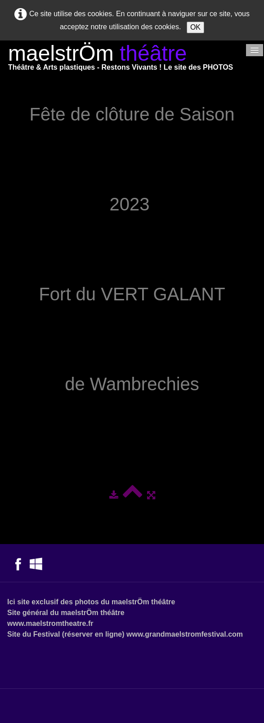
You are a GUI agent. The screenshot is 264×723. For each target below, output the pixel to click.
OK (195, 27)
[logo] (120, 59)
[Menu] (254, 50)
